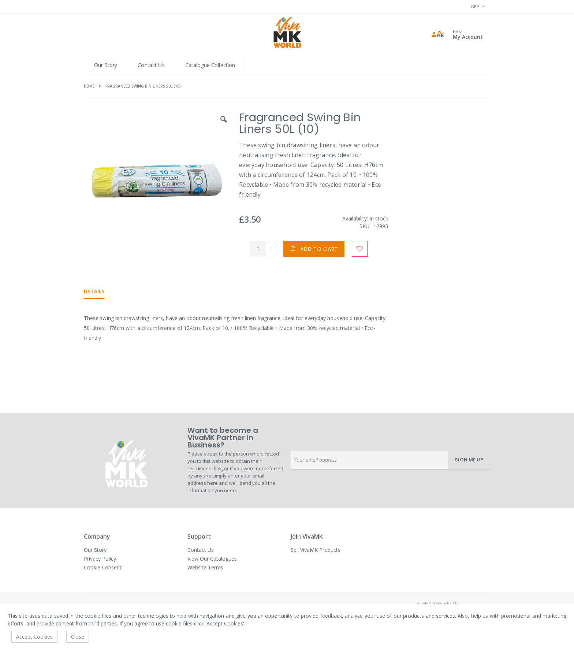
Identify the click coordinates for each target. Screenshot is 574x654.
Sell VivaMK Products (315, 549)
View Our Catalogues (212, 558)
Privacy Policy (100, 558)
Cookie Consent (103, 567)
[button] (223, 125)
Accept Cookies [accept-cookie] (34, 636)
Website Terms (205, 567)
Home (89, 86)
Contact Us (151, 65)
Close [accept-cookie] (77, 636)
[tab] (99, 291)
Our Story (105, 65)
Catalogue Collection (210, 65)
